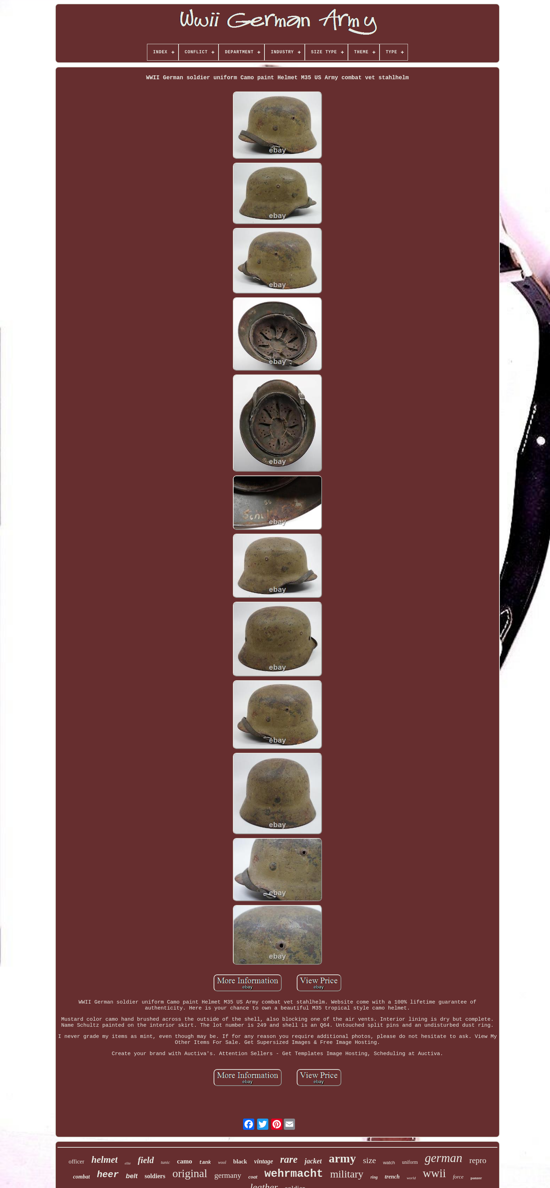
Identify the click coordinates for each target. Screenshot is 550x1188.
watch (389, 1162)
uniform (410, 1162)
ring (374, 1177)
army (342, 1158)
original (189, 1173)
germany (227, 1175)
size (369, 1160)
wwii (434, 1173)
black (240, 1161)
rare (288, 1159)
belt (132, 1176)
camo (184, 1161)
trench (392, 1177)
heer (108, 1174)
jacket (313, 1161)
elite (127, 1163)
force (458, 1177)
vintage (263, 1161)
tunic (165, 1162)
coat (252, 1177)
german (443, 1158)
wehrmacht (293, 1174)
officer (76, 1161)
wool (222, 1162)
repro (478, 1160)
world (411, 1178)
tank (205, 1162)
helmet (104, 1159)
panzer (476, 1178)
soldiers (155, 1176)
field (146, 1160)
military (346, 1174)
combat (81, 1177)
